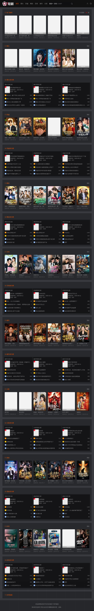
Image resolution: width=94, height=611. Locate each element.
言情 (36, 3)
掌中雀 (7, 412)
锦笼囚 (79, 412)
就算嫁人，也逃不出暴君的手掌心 (54, 412)
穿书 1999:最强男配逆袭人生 (68, 137)
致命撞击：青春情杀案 (11, 549)
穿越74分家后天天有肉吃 (68, 35)
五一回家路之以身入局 (83, 343)
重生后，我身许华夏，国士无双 (25, 69)
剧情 (55, 3)
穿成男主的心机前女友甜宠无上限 (83, 137)
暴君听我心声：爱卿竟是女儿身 (54, 206)
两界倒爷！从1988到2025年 (40, 137)
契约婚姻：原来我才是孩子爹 (11, 481)
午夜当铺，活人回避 (25, 481)
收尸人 (35, 481)
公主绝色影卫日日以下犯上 (40, 35)
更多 (88, 46)
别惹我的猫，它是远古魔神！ (83, 481)
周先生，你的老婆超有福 (11, 275)
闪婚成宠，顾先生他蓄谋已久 (68, 275)
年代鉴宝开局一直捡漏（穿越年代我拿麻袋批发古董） (11, 35)
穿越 (26, 3)
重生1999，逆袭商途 (83, 69)
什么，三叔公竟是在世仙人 (83, 206)
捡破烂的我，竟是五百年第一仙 (25, 206)
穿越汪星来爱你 (52, 137)
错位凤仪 (21, 412)
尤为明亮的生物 (66, 549)
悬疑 (50, 3)
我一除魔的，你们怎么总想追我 (54, 481)
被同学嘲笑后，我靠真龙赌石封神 (40, 343)
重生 (22, 3)
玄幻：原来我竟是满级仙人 (11, 206)
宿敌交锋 (21, 549)
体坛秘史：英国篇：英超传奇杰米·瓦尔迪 (54, 549)
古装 (45, 3)
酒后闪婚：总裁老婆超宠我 (83, 275)
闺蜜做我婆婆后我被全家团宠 (25, 343)
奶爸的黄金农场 (52, 35)
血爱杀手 (79, 549)
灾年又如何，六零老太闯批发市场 (25, 137)
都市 (41, 3)
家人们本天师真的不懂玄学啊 (68, 481)
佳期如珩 (21, 275)
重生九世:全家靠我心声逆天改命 (68, 69)
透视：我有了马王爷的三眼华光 (11, 137)
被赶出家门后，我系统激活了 (40, 206)
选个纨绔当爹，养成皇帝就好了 (25, 35)
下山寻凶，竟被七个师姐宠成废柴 (68, 206)
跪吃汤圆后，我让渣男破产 (11, 343)
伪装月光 (36, 275)
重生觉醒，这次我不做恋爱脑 (40, 69)
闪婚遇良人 (51, 275)
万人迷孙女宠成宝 (53, 343)
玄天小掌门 (65, 412)
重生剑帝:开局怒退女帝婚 (54, 69)
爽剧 (31, 3)
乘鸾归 (79, 35)
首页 (17, 3)
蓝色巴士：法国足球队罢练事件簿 (40, 549)
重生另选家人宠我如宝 (11, 69)
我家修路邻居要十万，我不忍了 (68, 343)
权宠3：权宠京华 (38, 412)
